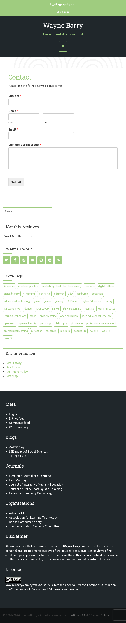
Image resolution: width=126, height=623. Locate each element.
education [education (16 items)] (97, 293)
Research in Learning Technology (30, 493)
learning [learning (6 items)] (89, 308)
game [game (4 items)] (37, 301)
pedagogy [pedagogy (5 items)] (45, 323)
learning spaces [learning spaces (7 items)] (106, 308)
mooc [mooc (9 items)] (33, 316)
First (10, 122)
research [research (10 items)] (51, 330)
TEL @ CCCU (17, 456)
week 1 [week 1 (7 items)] (94, 330)
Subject (14, 95)
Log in (13, 414)
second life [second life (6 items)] (80, 330)
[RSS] (58, 260)
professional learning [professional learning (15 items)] (16, 330)
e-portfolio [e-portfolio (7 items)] (44, 293)
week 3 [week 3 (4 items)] (8, 338)
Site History (14, 363)
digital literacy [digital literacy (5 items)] (12, 293)
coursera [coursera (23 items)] (90, 286)
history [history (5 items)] (108, 301)
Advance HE (17, 513)
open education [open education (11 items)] (69, 316)
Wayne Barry (63, 25)
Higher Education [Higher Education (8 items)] (91, 301)
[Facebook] (15, 260)
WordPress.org (19, 427)
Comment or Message (24, 144)
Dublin (105, 615)
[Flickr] (49, 260)
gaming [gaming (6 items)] (59, 301)
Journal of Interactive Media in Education (36, 484)
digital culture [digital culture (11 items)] (106, 286)
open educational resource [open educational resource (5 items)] (96, 316)
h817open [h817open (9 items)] (72, 301)
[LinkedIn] (32, 260)
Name (13, 111)
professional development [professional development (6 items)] (101, 323)
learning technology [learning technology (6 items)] (15, 316)
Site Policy (13, 367)
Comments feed (19, 422)
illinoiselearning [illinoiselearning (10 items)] (72, 308)
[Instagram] (23, 260)
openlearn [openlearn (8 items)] (9, 323)
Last (45, 122)
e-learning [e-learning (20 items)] (29, 293)
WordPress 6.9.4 (77, 615)
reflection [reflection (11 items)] (36, 330)
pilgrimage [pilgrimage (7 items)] (77, 323)
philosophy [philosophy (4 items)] (61, 323)
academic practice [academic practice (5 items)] (28, 286)
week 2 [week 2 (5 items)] (106, 330)
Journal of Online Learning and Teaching (35, 489)
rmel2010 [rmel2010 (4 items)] (65, 330)
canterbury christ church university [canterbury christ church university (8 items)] (61, 286)
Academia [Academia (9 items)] (9, 286)
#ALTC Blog (17, 447)
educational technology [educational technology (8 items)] (17, 301)
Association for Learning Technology (33, 517)
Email (13, 129)
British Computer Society (25, 522)
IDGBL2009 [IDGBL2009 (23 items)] (42, 308)
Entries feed (17, 418)
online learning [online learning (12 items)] (48, 316)
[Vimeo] (41, 260)
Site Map (12, 376)
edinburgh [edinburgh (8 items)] (82, 293)
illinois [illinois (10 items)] (56, 308)
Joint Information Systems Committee (34, 526)
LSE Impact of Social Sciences (28, 451)
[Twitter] (6, 260)
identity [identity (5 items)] (28, 308)
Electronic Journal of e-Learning (30, 475)
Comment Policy (17, 371)
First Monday (17, 480)
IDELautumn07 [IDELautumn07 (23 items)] (12, 308)
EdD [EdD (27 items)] (70, 293)
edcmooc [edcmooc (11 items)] (59, 293)
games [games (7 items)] (47, 301)
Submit (16, 182)
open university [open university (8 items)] (27, 323)
